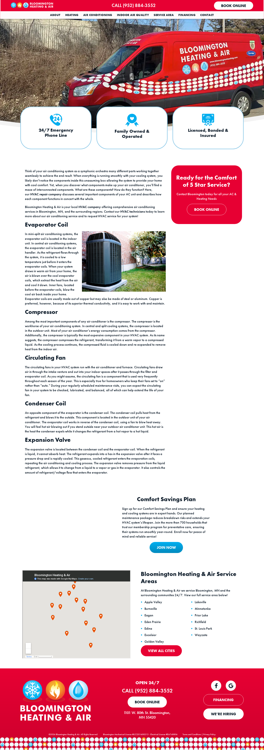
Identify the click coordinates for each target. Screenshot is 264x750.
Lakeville (201, 611)
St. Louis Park (203, 637)
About (55, 15)
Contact (207, 15)
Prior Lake (201, 624)
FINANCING (223, 708)
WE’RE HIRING (223, 722)
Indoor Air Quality (133, 15)
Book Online (233, 5)
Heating (71, 15)
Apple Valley (153, 611)
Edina (149, 637)
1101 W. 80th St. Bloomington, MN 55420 (148, 723)
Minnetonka (203, 617)
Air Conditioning (97, 15)
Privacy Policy (209, 744)
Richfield (200, 630)
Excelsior (151, 643)
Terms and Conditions (192, 744)
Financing (186, 15)
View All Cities (161, 659)
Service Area (164, 15)
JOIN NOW (164, 555)
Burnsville (151, 617)
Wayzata (201, 643)
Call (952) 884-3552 (135, 5)
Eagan (149, 624)
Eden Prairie (153, 630)
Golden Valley (154, 650)
